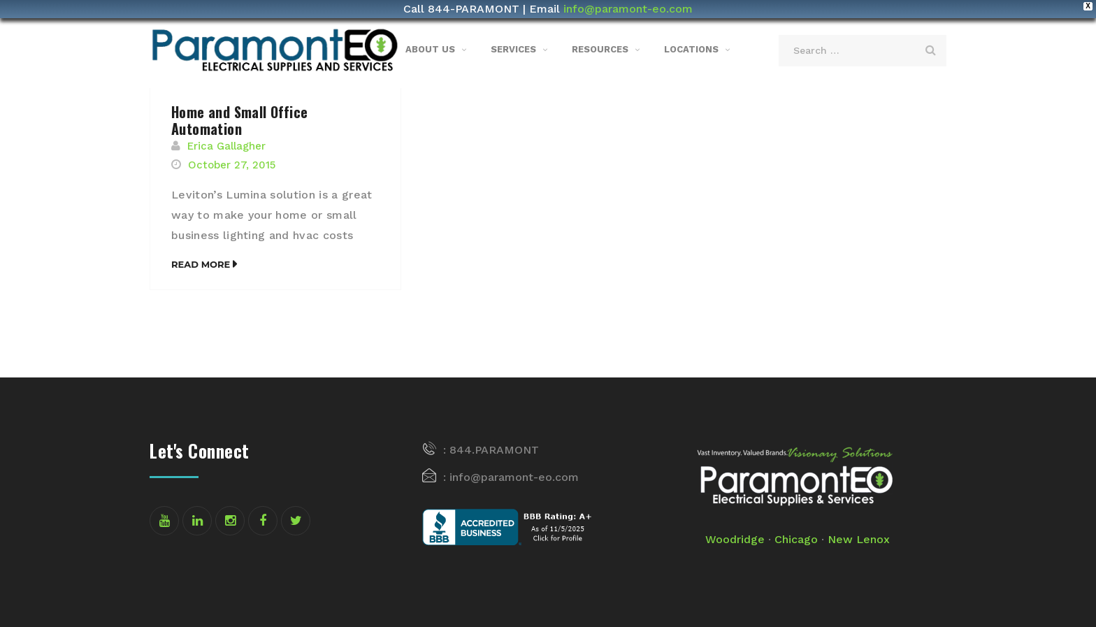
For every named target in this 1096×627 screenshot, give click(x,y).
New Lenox (859, 539)
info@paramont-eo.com (628, 8)
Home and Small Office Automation (239, 120)
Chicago (796, 539)
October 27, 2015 (231, 165)
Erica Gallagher (226, 146)
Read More (200, 264)
